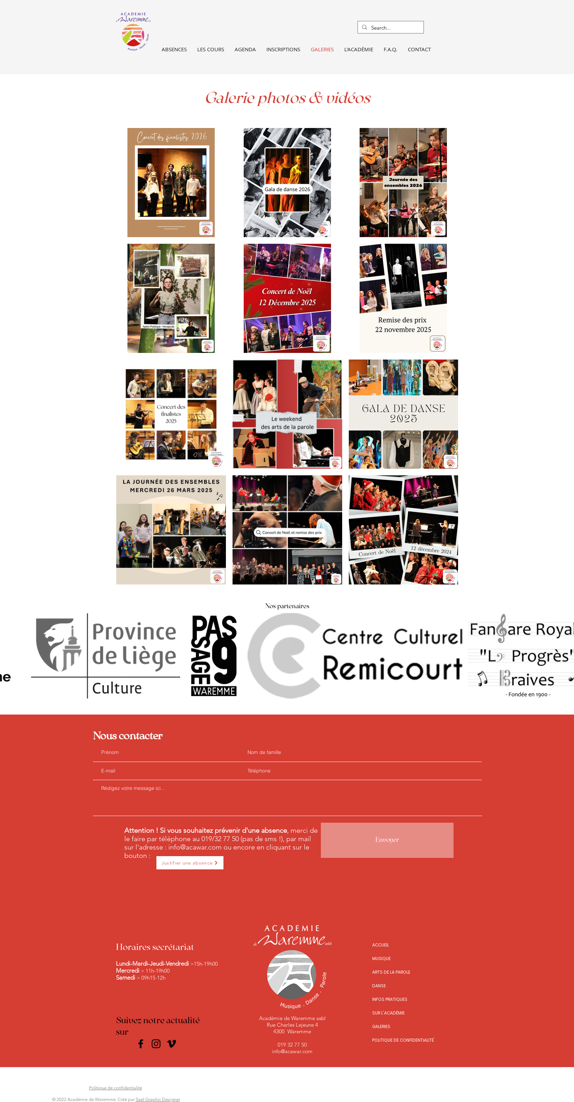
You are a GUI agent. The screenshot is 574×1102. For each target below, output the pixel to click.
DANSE (379, 986)
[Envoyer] (387, 840)
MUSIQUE (381, 958)
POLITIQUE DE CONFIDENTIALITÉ (403, 1040)
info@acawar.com (195, 847)
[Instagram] (156, 1044)
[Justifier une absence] (190, 863)
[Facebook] (141, 1044)
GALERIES (381, 1026)
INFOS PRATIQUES (389, 999)
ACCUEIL (380, 945)
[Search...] (390, 27)
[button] (210, 49)
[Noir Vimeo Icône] (171, 1044)
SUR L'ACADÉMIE (388, 1013)
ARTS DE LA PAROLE (391, 972)
